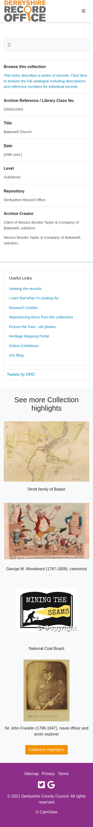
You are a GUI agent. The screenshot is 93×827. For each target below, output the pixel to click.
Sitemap (31, 774)
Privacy (48, 774)
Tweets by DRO (21, 374)
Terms (63, 774)
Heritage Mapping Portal (29, 336)
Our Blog (16, 355)
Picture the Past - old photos (32, 327)
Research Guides (23, 308)
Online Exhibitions (24, 346)
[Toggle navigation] (83, 11)
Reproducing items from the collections (41, 317)
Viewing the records (25, 288)
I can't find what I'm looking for (34, 298)
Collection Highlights (46, 750)
